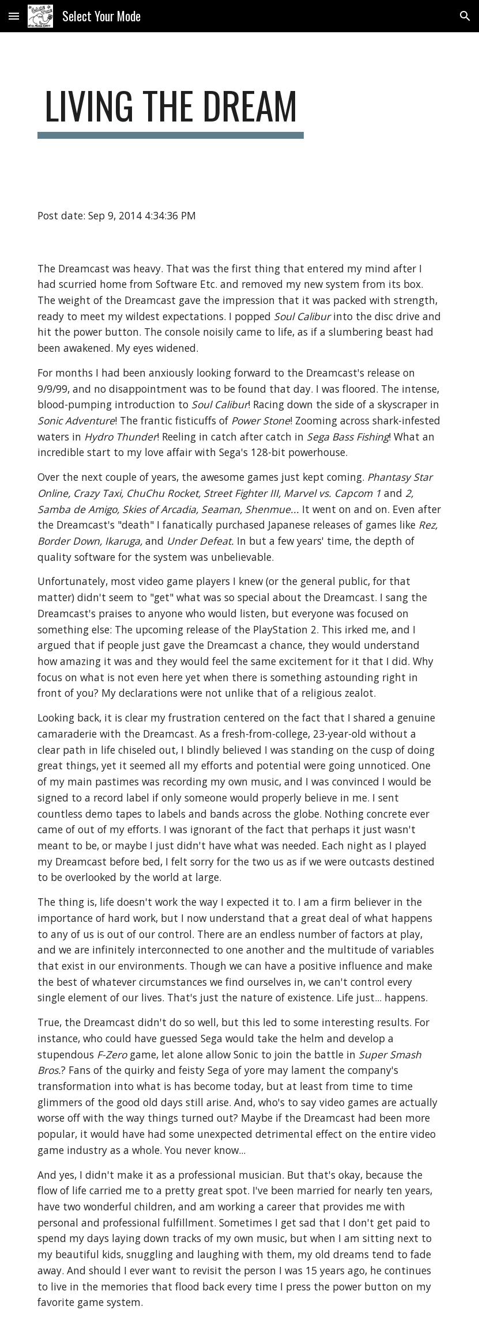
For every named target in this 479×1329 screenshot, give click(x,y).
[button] (14, 16)
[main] (170, 110)
